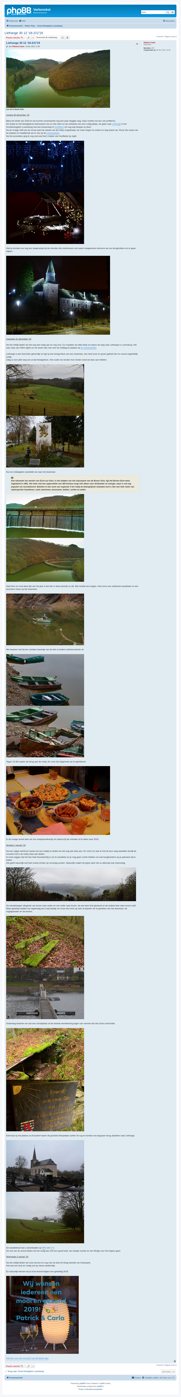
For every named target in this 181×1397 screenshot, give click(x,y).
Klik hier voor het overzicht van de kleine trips (27, 1358)
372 (152, 48)
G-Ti (52, 1248)
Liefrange (116, 124)
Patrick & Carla (149, 42)
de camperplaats (88, 348)
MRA (44, 1248)
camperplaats (53, 133)
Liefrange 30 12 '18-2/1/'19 (24, 33)
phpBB (82, 1383)
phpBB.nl (100, 1386)
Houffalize (59, 127)
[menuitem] (22, 21)
